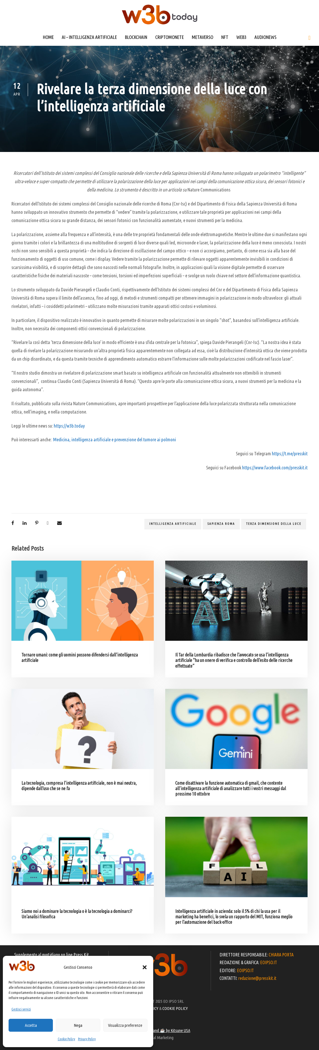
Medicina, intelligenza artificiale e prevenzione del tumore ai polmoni (114, 439)
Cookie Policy (66, 1039)
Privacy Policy (87, 1039)
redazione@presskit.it (257, 978)
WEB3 (241, 37)
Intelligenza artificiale (172, 523)
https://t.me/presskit (290, 453)
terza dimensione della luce (273, 523)
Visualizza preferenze (125, 1025)
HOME (48, 37)
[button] (144, 967)
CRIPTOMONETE (169, 37)
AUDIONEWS (265, 37)
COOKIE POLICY (175, 1008)
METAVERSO (202, 37)
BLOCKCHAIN (136, 37)
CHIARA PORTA (281, 954)
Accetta (31, 1025)
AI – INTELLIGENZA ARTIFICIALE (89, 37)
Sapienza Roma (221, 523)
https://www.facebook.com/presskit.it (275, 467)
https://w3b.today (69, 425)
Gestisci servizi (21, 1009)
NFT (224, 37)
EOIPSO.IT (268, 962)
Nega (78, 1025)
